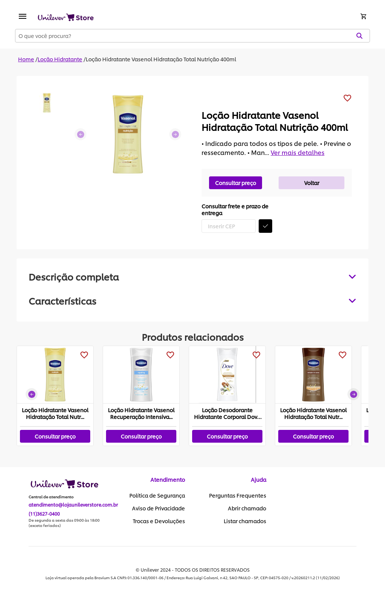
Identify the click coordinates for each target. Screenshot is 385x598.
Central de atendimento (51, 496)
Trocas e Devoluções (159, 521)
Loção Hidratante (60, 58)
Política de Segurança (157, 495)
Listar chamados (245, 521)
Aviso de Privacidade (158, 508)
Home (26, 58)
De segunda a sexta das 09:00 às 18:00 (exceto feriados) (64, 523)
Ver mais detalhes (297, 152)
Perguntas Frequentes (237, 495)
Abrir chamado (247, 508)
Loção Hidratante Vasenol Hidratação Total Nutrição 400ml (161, 58)
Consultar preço (235, 182)
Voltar (311, 182)
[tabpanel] (192, 300)
